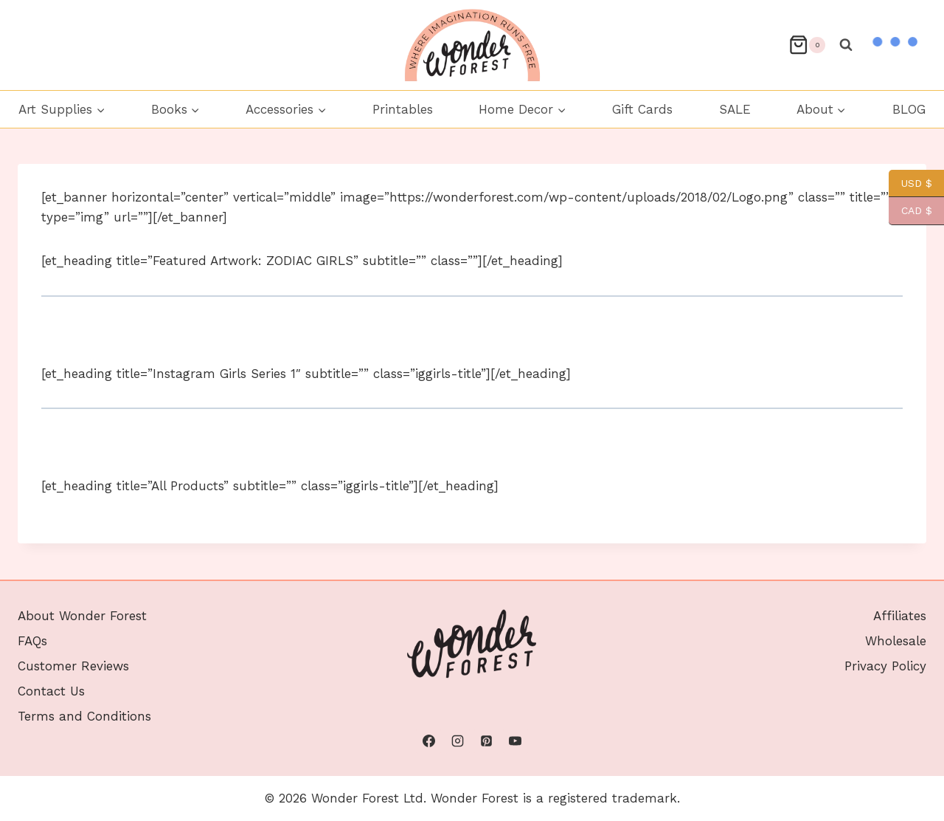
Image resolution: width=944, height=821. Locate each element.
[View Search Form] (846, 45)
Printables (402, 109)
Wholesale (895, 640)
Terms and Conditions (84, 716)
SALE (735, 109)
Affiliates (899, 615)
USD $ (910, 183)
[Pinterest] (486, 741)
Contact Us (51, 691)
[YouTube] (515, 741)
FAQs (32, 640)
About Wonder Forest (82, 615)
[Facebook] (428, 741)
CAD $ (910, 210)
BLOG (909, 109)
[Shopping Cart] (806, 45)
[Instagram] (457, 741)
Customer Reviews (73, 666)
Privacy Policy (885, 666)
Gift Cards (642, 109)
